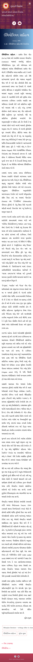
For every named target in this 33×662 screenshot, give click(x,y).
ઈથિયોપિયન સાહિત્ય (9, 633)
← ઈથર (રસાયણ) (7, 643)
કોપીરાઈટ (10, 659)
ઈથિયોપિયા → (6, 648)
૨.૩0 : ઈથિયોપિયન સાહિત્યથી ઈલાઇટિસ (16, 44)
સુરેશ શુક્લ (22, 633)
